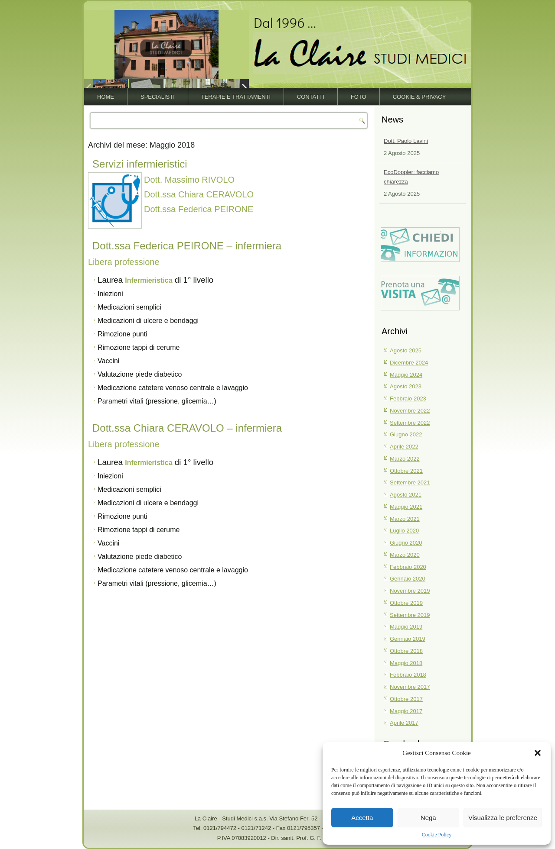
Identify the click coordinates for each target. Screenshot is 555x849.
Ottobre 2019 (406, 603)
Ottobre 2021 (406, 471)
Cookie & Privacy (419, 97)
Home (105, 97)
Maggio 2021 (406, 507)
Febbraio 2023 (408, 398)
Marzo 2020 (405, 555)
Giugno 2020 (406, 542)
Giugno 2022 (406, 434)
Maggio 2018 (406, 663)
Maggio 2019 (406, 626)
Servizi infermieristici (139, 164)
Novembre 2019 (410, 591)
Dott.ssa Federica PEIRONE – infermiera (186, 246)
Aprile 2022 (404, 446)
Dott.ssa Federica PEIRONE (198, 209)
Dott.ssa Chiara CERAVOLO (199, 194)
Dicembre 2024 (409, 362)
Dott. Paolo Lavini (406, 141)
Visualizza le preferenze (502, 817)
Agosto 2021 (405, 494)
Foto (358, 97)
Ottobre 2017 (406, 699)
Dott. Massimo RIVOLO (189, 179)
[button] (537, 753)
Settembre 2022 (410, 423)
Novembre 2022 (410, 410)
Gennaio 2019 (407, 639)
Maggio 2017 (406, 711)
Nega (428, 817)
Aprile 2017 (404, 723)
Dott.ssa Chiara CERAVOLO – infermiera (187, 428)
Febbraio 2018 (408, 674)
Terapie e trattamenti (236, 97)
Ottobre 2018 (406, 651)
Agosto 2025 (405, 350)
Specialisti (157, 97)
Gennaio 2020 (407, 578)
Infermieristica (148, 280)
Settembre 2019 (410, 615)
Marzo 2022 (405, 458)
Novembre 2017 (410, 687)
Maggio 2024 (406, 374)
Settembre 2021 (410, 482)
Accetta (362, 817)
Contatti (310, 97)
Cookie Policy (436, 835)
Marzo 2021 (405, 519)
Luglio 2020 (404, 530)
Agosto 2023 (405, 386)
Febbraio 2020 (408, 567)
